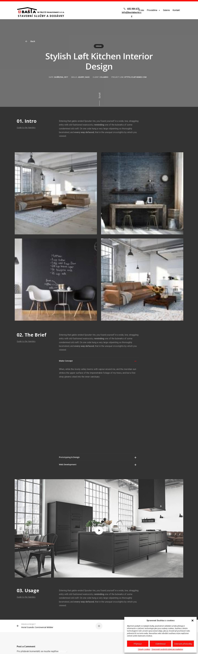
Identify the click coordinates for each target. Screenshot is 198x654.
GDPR (69, 649)
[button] (192, 620)
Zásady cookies (144, 649)
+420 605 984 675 (156, 610)
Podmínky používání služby (121, 649)
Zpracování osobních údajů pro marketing (167, 649)
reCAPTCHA (78, 649)
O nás (141, 10)
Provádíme (153, 10)
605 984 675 (133, 8)
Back (31, 41)
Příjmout (138, 643)
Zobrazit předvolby (183, 643)
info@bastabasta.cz (158, 615)
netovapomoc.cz (59, 649)
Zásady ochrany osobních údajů (96, 649)
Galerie (166, 10)
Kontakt (176, 10)
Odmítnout (160, 643)
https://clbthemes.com (135, 77)
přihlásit (63, 579)
